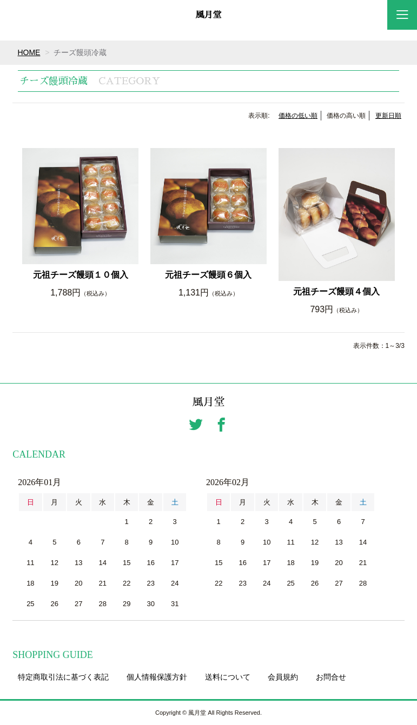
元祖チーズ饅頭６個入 (208, 274)
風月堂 (208, 15)
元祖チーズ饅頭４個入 (336, 291)
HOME (29, 52)
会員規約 (283, 677)
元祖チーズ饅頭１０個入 (80, 274)
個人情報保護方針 (157, 677)
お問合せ (331, 677)
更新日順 (388, 115)
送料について (227, 677)
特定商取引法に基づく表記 (63, 677)
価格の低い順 (298, 115)
